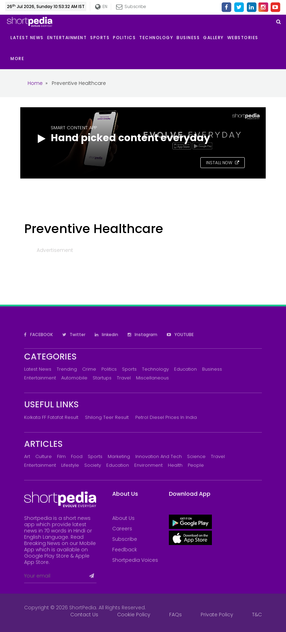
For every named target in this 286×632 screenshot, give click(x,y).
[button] (19, 58)
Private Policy (217, 614)
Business (212, 369)
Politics (109, 369)
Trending (67, 369)
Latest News (37, 369)
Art (27, 456)
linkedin (106, 334)
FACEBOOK (38, 334)
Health (175, 465)
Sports (129, 369)
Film (61, 456)
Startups (102, 378)
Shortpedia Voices (135, 560)
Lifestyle (70, 465)
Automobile (74, 378)
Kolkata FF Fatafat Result (51, 417)
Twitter (73, 334)
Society (92, 465)
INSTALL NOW (222, 163)
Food (77, 456)
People (196, 465)
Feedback (124, 549)
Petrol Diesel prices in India (166, 417)
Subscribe (131, 6)
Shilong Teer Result (107, 417)
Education (185, 369)
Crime (89, 369)
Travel (124, 378)
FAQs (175, 614)
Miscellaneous (152, 378)
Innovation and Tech (158, 456)
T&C (257, 614)
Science (196, 456)
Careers (122, 528)
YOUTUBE (180, 334)
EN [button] (101, 6)
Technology (155, 369)
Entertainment (40, 378)
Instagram (142, 334)
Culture (43, 456)
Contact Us (84, 614)
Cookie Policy (133, 614)
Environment (148, 465)
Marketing (119, 456)
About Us (123, 518)
